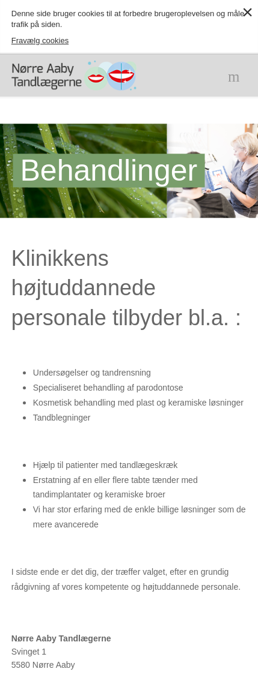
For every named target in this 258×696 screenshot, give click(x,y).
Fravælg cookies (40, 40)
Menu (235, 76)
